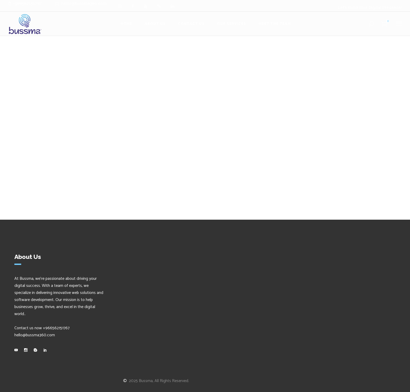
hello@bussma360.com (34, 335)
